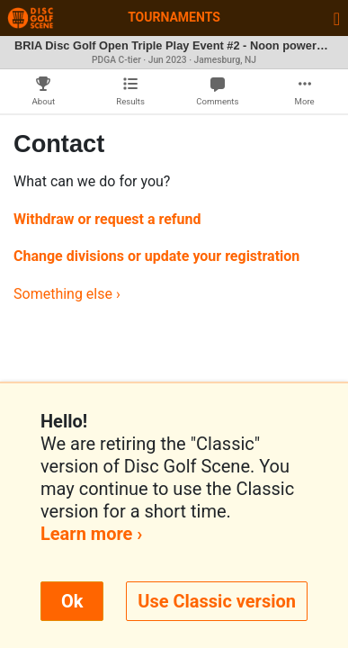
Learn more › (91, 533)
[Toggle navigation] (337, 18)
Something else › (66, 293)
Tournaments (174, 17)
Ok (72, 601)
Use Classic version (217, 601)
